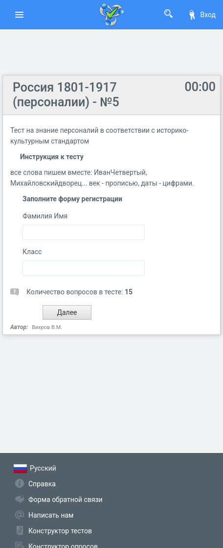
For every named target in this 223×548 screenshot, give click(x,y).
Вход (201, 15)
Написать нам (50, 515)
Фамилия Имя (44, 216)
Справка (42, 484)
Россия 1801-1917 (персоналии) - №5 (66, 94)
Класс (32, 252)
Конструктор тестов (60, 531)
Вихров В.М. (47, 327)
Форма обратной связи (65, 499)
